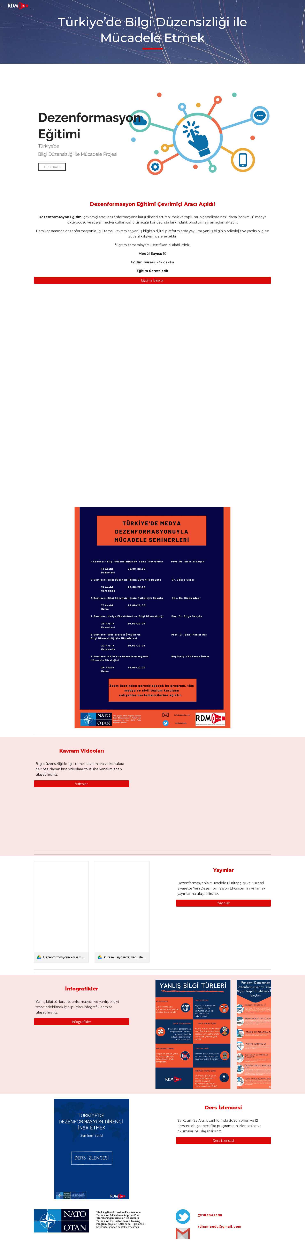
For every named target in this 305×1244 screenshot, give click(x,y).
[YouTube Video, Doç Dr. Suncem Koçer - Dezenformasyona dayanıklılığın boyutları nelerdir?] (182, 820)
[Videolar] (81, 783)
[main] (152, 32)
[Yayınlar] (223, 903)
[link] (61, 912)
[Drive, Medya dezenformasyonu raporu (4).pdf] (153, 395)
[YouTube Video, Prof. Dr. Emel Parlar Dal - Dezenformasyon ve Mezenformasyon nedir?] (182, 767)
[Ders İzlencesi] (223, 1140)
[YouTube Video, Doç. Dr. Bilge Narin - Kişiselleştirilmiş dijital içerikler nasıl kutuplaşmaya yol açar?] (243, 821)
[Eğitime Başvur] (152, 280)
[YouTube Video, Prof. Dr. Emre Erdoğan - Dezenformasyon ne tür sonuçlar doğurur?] (243, 767)
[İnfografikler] (81, 1021)
